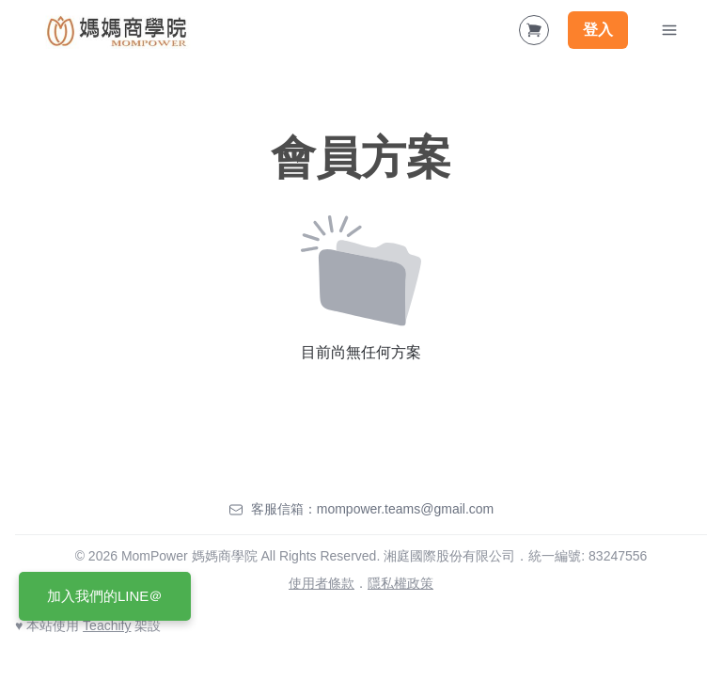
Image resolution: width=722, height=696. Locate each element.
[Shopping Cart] (534, 30)
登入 (598, 30)
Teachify (107, 625)
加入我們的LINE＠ (105, 596)
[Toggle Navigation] (669, 30)
